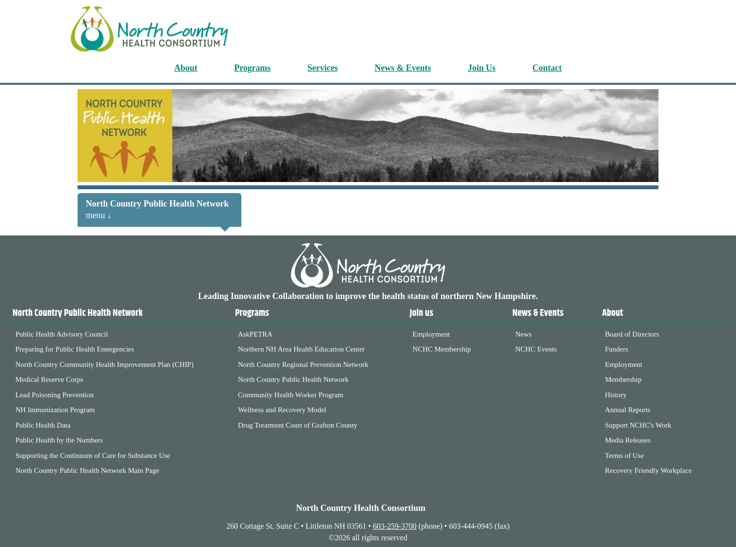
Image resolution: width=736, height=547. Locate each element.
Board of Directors (632, 334)
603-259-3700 (395, 526)
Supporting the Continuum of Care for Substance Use (92, 455)
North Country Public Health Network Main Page (87, 470)
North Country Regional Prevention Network (303, 364)
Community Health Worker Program (290, 395)
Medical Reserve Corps (49, 379)
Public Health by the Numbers (59, 440)
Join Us (482, 68)
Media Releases (628, 440)
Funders (616, 349)
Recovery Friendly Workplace (648, 470)
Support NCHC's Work (638, 425)
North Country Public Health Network (293, 379)
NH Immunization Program (55, 410)
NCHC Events (536, 349)
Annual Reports (628, 410)
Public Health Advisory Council (61, 334)
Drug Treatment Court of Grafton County (297, 425)
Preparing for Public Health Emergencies (74, 349)
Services (322, 68)
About (185, 68)
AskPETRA (255, 334)
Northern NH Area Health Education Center (301, 349)
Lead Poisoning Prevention (54, 395)
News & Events (403, 68)
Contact (547, 68)
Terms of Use (624, 455)
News (523, 334)
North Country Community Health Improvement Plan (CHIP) (104, 364)
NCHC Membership (442, 349)
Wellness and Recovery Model (282, 410)
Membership (623, 379)
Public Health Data (42, 425)
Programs (252, 68)
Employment (431, 334)
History (616, 395)
